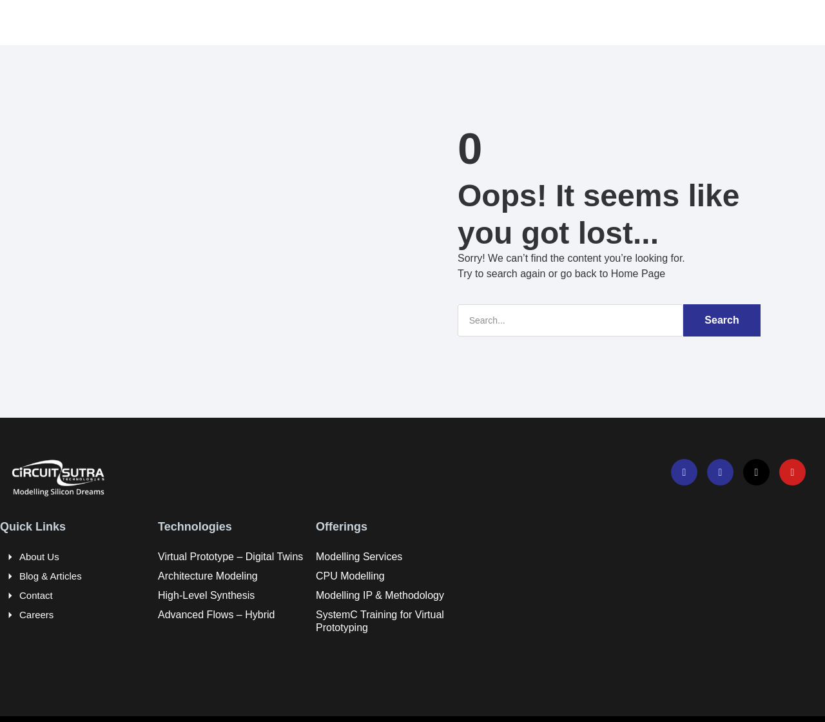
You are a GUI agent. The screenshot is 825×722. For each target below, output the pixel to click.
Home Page (638, 273)
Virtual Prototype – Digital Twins (230, 556)
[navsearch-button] (715, 22)
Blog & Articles (50, 575)
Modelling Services (359, 556)
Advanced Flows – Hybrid (216, 614)
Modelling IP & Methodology (380, 594)
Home (180, 21)
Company (599, 21)
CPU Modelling (350, 575)
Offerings (356, 21)
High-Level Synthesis (206, 594)
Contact (36, 594)
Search (721, 319)
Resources (441, 21)
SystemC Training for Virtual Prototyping (380, 620)
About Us (39, 556)
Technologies (263, 21)
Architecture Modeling (208, 575)
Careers (521, 21)
